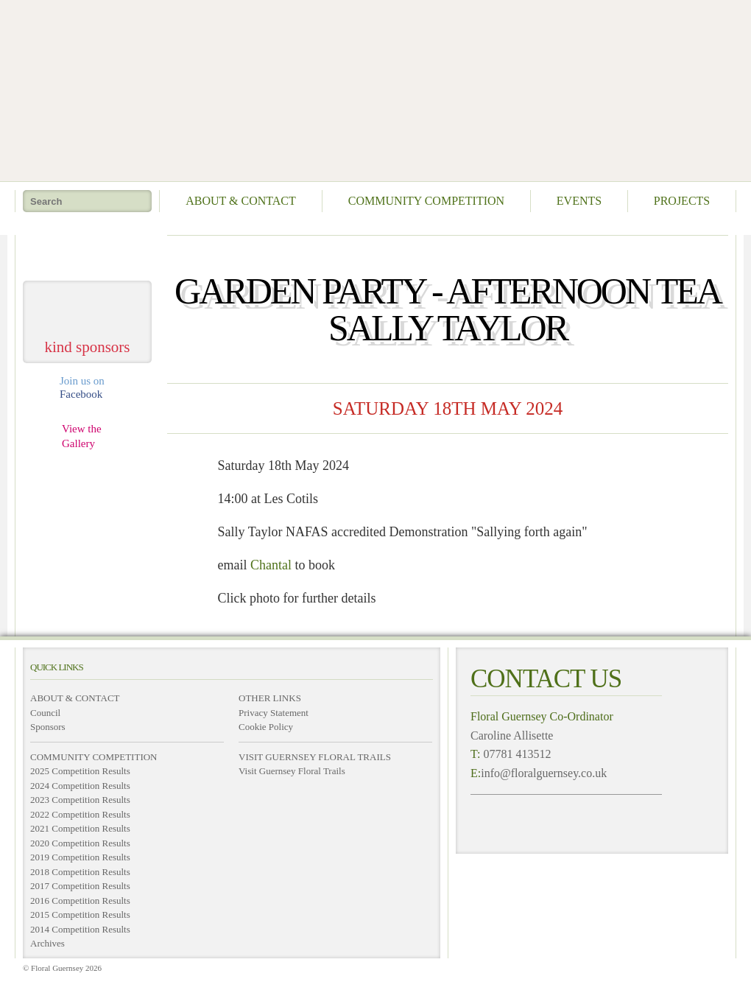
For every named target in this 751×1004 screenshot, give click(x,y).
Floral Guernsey (371, 88)
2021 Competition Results (80, 828)
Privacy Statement (273, 712)
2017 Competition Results (80, 885)
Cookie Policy (266, 726)
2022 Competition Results (80, 814)
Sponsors (48, 726)
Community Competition (426, 200)
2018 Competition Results (80, 871)
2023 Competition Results (80, 799)
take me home (87, 252)
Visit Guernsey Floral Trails (292, 770)
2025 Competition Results (80, 770)
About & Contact (241, 200)
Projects (682, 200)
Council (45, 712)
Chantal (271, 565)
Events (579, 200)
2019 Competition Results (80, 857)
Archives (47, 943)
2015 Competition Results (80, 914)
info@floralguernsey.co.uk (544, 773)
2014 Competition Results (80, 929)
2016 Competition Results (80, 900)
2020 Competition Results (80, 843)
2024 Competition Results (80, 785)
